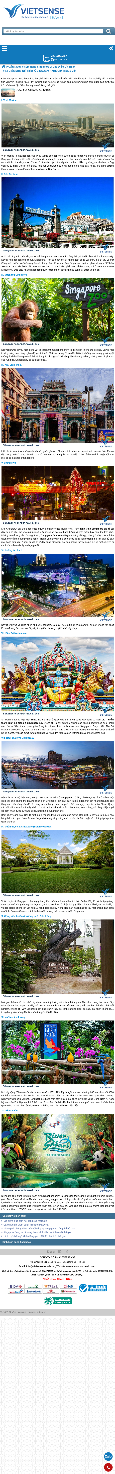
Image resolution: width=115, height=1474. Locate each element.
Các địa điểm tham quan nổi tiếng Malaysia (26, 1224)
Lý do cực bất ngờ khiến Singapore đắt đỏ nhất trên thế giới (35, 1236)
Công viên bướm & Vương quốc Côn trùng (27, 916)
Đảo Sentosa (11, 174)
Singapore (12, 78)
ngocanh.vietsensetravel (52, 59)
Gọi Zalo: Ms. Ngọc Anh (46, 58)
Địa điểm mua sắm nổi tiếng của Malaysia (25, 1221)
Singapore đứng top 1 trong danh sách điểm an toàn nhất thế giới (37, 1232)
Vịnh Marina (10, 100)
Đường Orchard (13, 550)
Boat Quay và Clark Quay (20, 738)
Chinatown (10, 462)
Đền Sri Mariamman (16, 633)
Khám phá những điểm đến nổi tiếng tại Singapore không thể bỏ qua (39, 1228)
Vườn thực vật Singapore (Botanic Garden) (28, 826)
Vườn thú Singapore (16, 274)
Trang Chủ (42, 11)
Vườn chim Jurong (15, 1017)
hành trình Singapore (43, 1196)
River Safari (12, 1110)
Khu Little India (13, 364)
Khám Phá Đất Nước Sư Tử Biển (26, 93)
